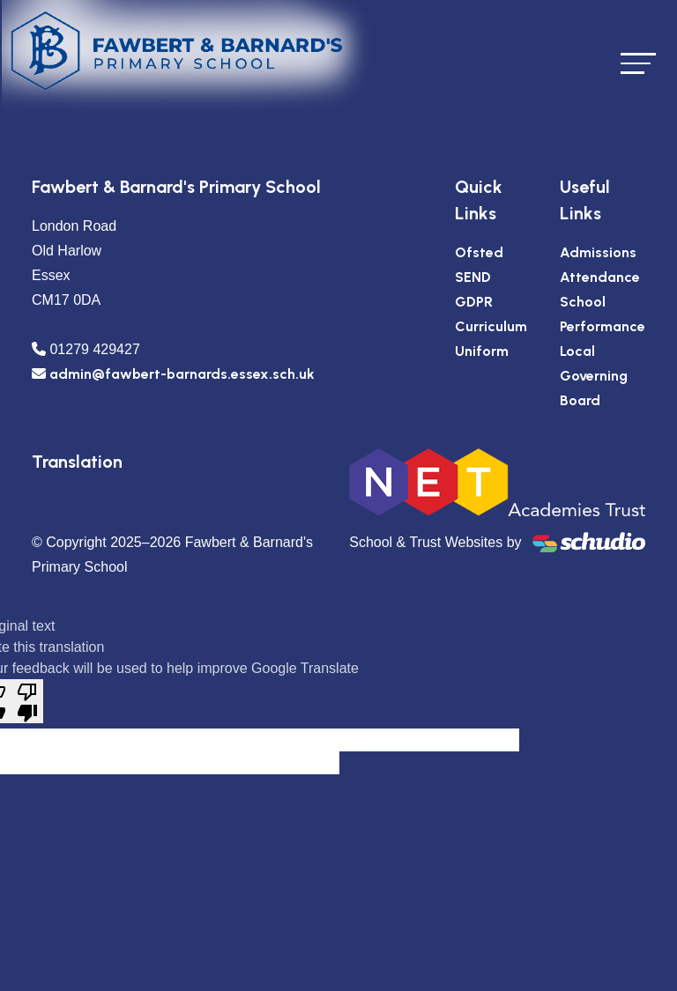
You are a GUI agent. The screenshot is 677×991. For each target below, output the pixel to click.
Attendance (600, 277)
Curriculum (491, 326)
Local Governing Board (594, 376)
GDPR (474, 301)
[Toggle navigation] (638, 63)
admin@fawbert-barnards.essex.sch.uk (182, 374)
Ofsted (479, 252)
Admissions (598, 252)
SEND (473, 277)
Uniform (482, 351)
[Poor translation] (27, 701)
